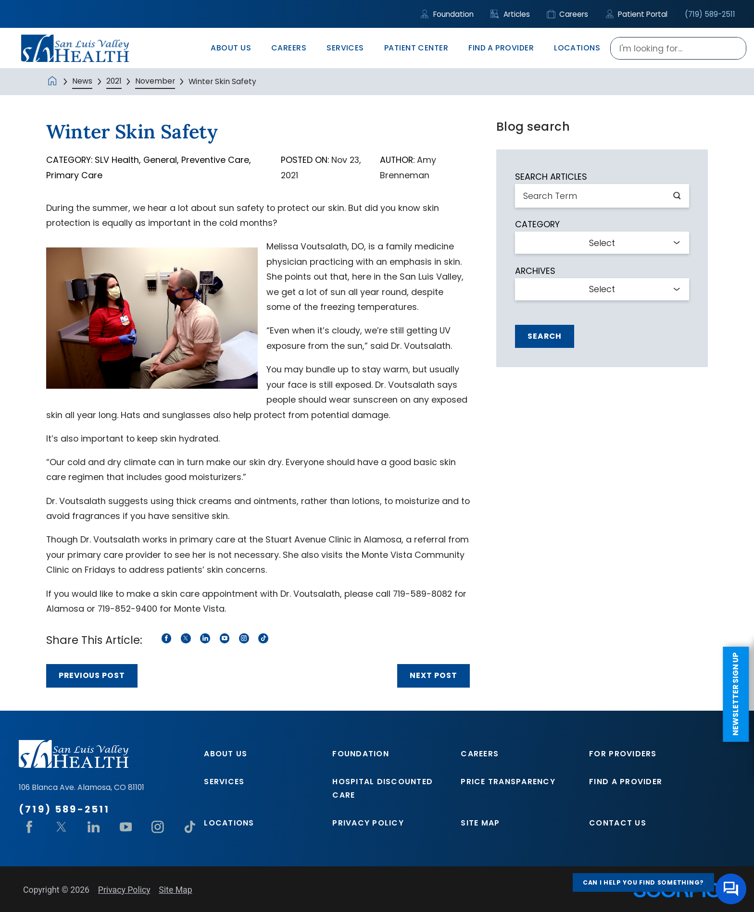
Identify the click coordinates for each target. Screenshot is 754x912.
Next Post (433, 675)
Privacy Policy (368, 822)
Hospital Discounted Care (382, 788)
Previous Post (92, 675)
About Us (225, 753)
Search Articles (551, 177)
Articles (510, 14)
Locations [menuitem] (577, 47)
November (155, 80)
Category (537, 224)
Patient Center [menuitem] (416, 47)
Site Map (480, 822)
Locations (229, 822)
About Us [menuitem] (231, 47)
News (82, 80)
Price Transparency (508, 781)
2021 (114, 80)
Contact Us (617, 822)
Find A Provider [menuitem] (501, 47)
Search (545, 336)
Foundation (447, 14)
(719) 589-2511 (710, 14)
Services (224, 781)
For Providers (622, 753)
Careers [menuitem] (288, 47)
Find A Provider (625, 781)
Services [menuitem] (345, 47)
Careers (568, 14)
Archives (535, 271)
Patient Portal (636, 14)
